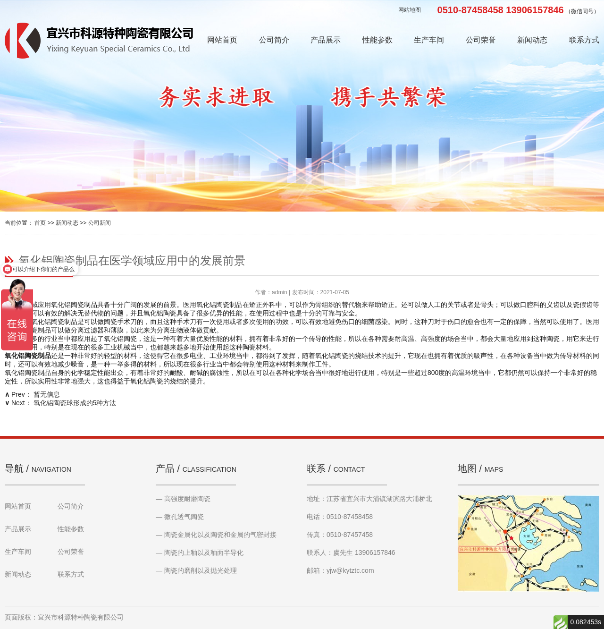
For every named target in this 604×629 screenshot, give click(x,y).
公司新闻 (99, 223)
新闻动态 (532, 40)
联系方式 (584, 40)
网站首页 (222, 40)
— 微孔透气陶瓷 (180, 516)
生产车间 (429, 40)
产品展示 (325, 40)
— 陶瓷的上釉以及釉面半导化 (199, 552)
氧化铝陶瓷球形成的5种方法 (75, 403)
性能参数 (377, 40)
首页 (40, 223)
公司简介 (274, 40)
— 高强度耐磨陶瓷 (183, 498)
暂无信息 (47, 394)
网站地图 (409, 10)
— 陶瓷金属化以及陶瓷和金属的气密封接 (216, 534)
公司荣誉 (481, 40)
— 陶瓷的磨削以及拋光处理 (196, 570)
